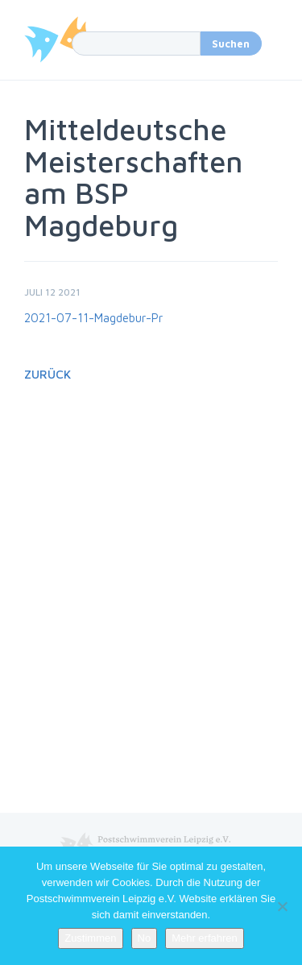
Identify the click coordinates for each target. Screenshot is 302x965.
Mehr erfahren (205, 938)
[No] (282, 906)
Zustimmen (90, 938)
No (144, 938)
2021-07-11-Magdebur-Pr (93, 318)
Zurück (47, 374)
